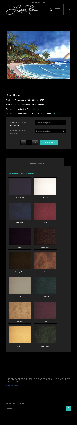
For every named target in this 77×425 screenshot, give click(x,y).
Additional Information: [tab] (35, 163)
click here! (36, 109)
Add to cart (49, 142)
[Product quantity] (29, 142)
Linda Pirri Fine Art (12, 385)
